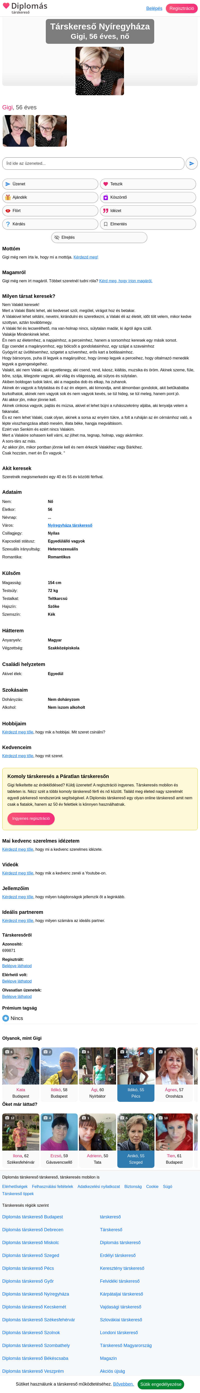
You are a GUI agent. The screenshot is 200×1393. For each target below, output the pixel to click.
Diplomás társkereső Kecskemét (34, 1306)
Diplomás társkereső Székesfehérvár (38, 1319)
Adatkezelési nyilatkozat (99, 1186)
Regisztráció (182, 8)
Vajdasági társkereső (120, 1306)
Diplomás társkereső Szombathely (36, 1345)
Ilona (17, 1156)
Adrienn (94, 1156)
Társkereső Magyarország (126, 1345)
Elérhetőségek (14, 1186)
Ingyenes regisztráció (31, 818)
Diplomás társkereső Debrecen (32, 1229)
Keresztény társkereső (122, 1268)
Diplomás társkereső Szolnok (31, 1332)
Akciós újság (112, 1371)
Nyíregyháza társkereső (70, 525)
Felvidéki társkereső (120, 1281)
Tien (171, 1156)
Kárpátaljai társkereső (121, 1294)
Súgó (167, 1186)
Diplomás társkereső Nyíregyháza (35, 1294)
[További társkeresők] (189, 1072)
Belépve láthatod (17, 966)
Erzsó (55, 1156)
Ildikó (56, 1089)
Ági (94, 1089)
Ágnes (171, 1089)
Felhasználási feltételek (52, 1186)
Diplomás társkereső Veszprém (33, 1371)
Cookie (152, 1186)
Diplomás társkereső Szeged (30, 1255)
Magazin (108, 1358)
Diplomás (25, 9)
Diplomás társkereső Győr (28, 1281)
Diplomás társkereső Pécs (28, 1268)
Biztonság (133, 1186)
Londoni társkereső (119, 1332)
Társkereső (111, 1229)
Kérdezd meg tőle (17, 732)
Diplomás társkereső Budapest (32, 1216)
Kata (21, 1089)
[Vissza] (10, 1072)
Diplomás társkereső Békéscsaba (35, 1358)
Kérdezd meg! (86, 257)
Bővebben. (123, 1384)
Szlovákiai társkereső (121, 1319)
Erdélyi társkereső (118, 1255)
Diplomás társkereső (120, 1242)
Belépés (154, 8)
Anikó (132, 1156)
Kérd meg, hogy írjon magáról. (125, 281)
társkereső (110, 1216)
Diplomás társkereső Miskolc (30, 1242)
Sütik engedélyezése (160, 1384)
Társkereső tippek (18, 1194)
